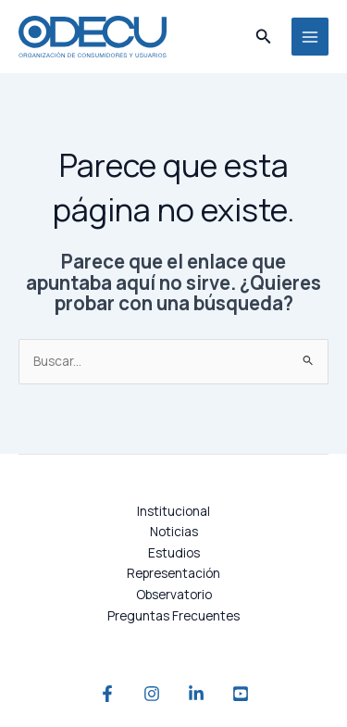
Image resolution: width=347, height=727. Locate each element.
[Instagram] (151, 693)
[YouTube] (240, 693)
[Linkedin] (196, 693)
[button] (263, 37)
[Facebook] (107, 693)
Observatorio (174, 594)
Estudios (174, 552)
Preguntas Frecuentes (173, 615)
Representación (173, 573)
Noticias (174, 531)
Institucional (173, 511)
